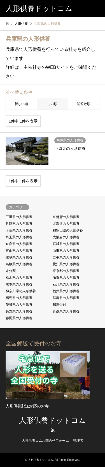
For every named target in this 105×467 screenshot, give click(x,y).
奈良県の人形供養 (19, 244)
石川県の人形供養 (66, 284)
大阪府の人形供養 (66, 237)
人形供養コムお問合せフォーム (45, 441)
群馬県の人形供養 (66, 298)
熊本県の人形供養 (19, 284)
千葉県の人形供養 (19, 230)
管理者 (78, 441)
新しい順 (21, 104)
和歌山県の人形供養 (68, 230)
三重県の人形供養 (19, 217)
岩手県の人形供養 (66, 257)
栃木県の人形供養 (19, 278)
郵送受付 (59, 305)
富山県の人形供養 (19, 251)
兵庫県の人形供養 (19, 224)
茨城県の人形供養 (19, 305)
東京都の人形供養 (66, 271)
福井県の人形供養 (66, 291)
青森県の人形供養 (66, 311)
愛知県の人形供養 (66, 264)
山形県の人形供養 (66, 251)
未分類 (11, 271)
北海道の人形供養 (66, 224)
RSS (53, 430)
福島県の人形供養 (19, 298)
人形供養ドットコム (52, 420)
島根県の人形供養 (19, 264)
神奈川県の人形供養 (21, 291)
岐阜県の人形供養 (19, 257)
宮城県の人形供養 (66, 244)
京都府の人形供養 (66, 217)
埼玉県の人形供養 (19, 237)
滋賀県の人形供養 (66, 278)
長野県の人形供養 (19, 311)
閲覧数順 (83, 104)
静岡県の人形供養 (19, 318)
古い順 (52, 104)
